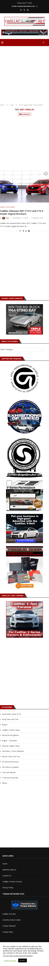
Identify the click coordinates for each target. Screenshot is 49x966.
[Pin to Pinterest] (29, 231)
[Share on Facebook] (23, 231)
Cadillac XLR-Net (9, 914)
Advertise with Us (9, 870)
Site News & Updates (10, 767)
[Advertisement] (24, 74)
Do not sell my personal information (18, 955)
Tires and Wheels (9, 772)
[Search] (43, 42)
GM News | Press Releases (13, 751)
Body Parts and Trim (10, 719)
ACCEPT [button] (22, 960)
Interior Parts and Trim (11, 756)
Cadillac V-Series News (11, 730)
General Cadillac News (11, 746)
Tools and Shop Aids (10, 777)
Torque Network (9, 926)
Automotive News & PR (11, 714)
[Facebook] (20, 10)
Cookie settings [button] (10, 960)
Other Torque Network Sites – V (24, 6)
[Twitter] (24, 10)
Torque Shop (7, 932)
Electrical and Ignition (10, 735)
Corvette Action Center (11, 920)
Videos (4, 783)
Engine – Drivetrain (9, 740)
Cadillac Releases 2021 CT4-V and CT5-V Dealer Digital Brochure (21, 212)
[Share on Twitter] (26, 231)
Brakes (5, 724)
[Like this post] (20, 231)
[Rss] (28, 10)
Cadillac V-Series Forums (12, 881)
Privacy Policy (7, 887)
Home (2, 105)
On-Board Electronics (10, 762)
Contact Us (6, 875)
